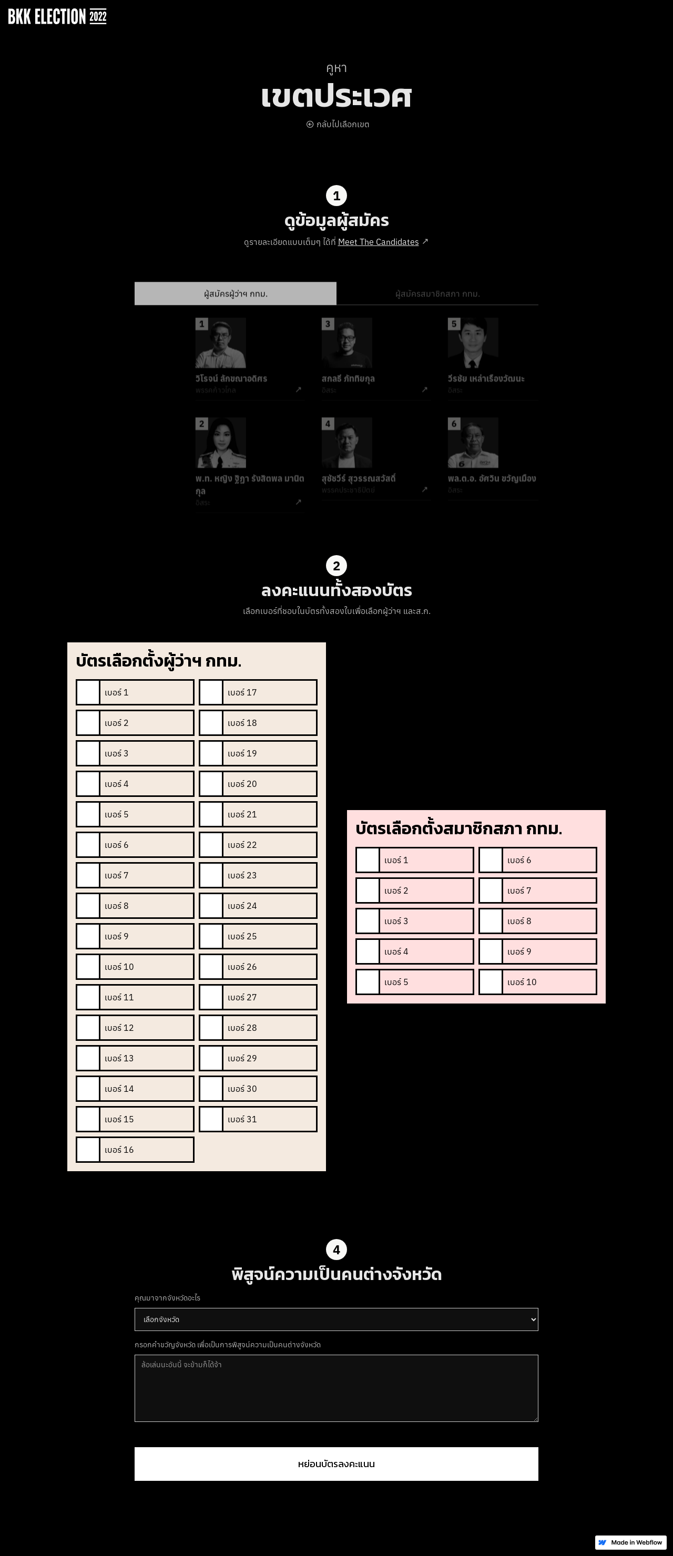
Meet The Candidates (378, 242)
